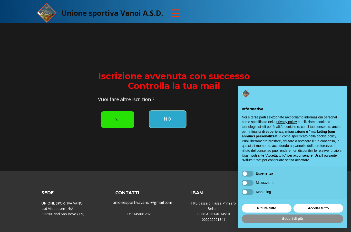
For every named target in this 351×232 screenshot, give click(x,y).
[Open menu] (175, 13)
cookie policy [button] (326, 136)
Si (117, 111)
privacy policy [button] (286, 122)
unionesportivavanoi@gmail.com (142, 202)
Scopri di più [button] (292, 219)
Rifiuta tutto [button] (266, 208)
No (168, 110)
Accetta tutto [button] (318, 208)
